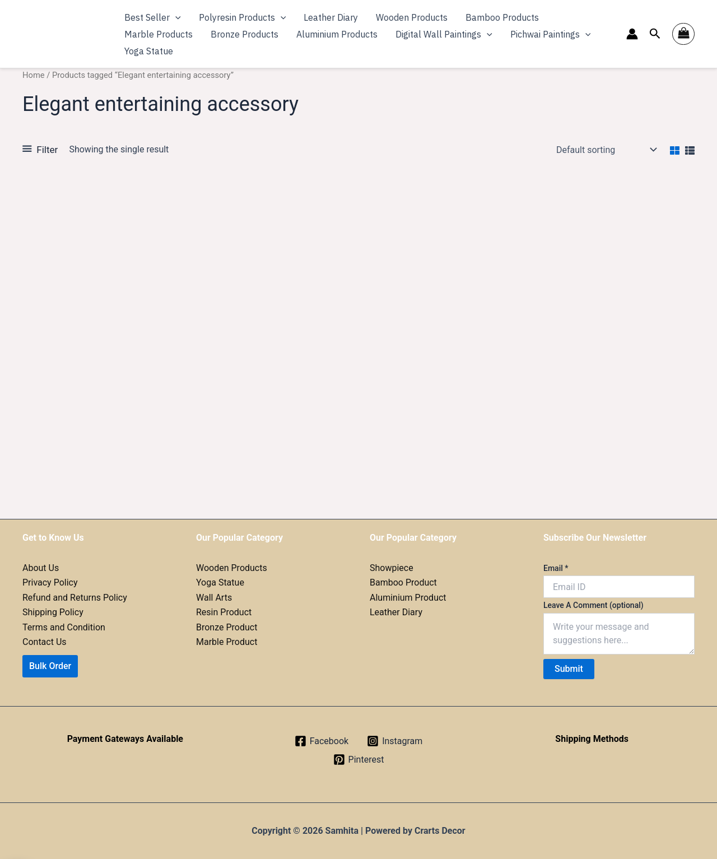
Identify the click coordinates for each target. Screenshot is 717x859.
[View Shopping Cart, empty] (683, 34)
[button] (655, 34)
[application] (175, 17)
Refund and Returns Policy (74, 597)
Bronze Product (226, 627)
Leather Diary (396, 612)
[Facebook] (321, 741)
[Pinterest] (359, 759)
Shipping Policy (52, 612)
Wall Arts (214, 597)
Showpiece (391, 568)
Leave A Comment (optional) (593, 605)
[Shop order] (605, 149)
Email (556, 568)
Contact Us (44, 642)
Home (33, 75)
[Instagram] (395, 741)
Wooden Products (231, 568)
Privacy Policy (50, 582)
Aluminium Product (408, 597)
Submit (569, 668)
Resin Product (224, 612)
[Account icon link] (632, 34)
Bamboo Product (403, 582)
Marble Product (226, 642)
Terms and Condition (63, 627)
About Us (40, 568)
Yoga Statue (220, 582)
